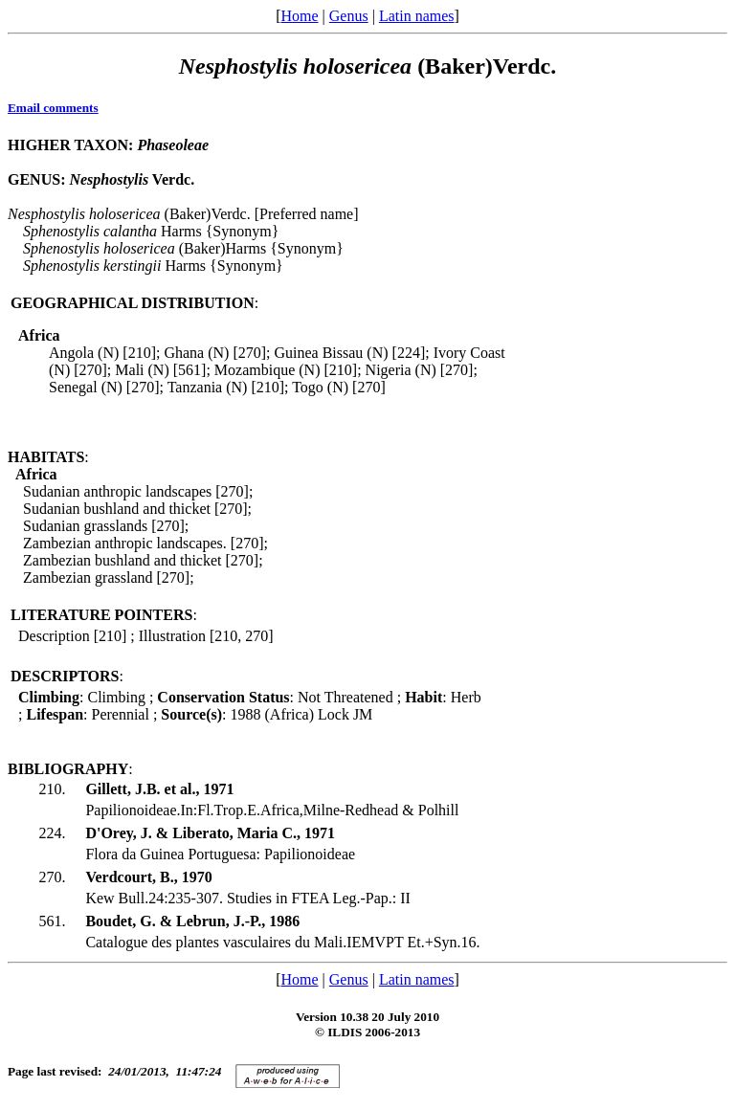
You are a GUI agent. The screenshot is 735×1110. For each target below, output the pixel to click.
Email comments (53, 107)
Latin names (417, 16)
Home (299, 16)
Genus (348, 16)
